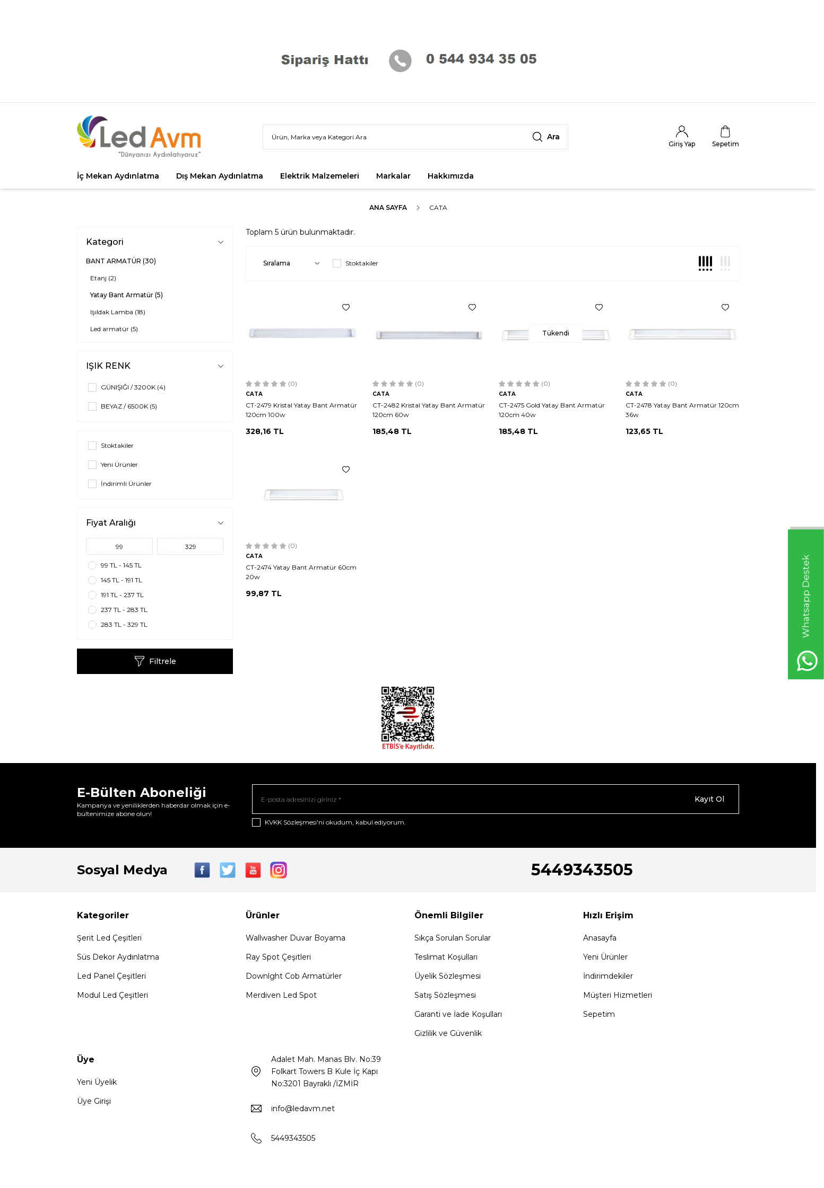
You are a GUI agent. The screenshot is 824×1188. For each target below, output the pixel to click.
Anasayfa (600, 938)
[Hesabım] (682, 136)
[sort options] (289, 263)
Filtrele (155, 661)
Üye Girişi (94, 1101)
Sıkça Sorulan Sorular (452, 938)
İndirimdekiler (608, 976)
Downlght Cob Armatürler (294, 976)
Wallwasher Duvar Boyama (295, 938)
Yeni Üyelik (97, 1082)
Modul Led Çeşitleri (112, 995)
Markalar (393, 176)
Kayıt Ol (709, 799)
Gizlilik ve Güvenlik (448, 1033)
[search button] (546, 136)
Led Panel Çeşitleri (111, 976)
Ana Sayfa (388, 207)
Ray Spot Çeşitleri (278, 957)
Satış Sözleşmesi (445, 995)
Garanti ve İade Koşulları (458, 1014)
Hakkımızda (451, 176)
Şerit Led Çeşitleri (109, 938)
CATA (254, 394)
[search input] (415, 136)
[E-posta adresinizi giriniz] (495, 799)
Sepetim (599, 1014)
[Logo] (140, 137)
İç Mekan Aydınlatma (118, 176)
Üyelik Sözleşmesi (447, 976)
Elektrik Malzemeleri (319, 176)
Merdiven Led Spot (281, 995)
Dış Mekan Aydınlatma (219, 176)
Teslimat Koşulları (446, 957)
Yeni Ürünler (605, 957)
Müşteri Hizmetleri (617, 995)
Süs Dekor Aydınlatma (118, 957)
